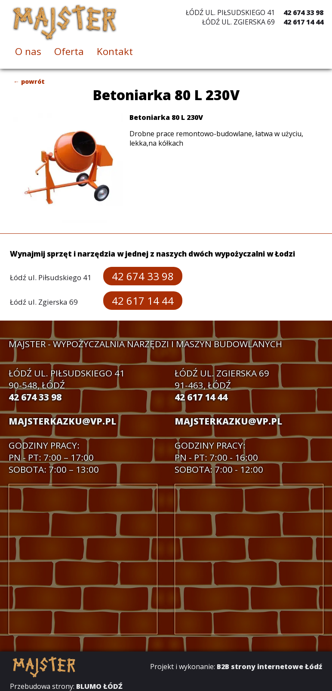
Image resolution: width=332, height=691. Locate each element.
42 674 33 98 (303, 12)
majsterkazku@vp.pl (62, 421)
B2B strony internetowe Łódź (269, 666)
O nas (28, 51)
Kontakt (115, 51)
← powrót (29, 81)
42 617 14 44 (303, 22)
